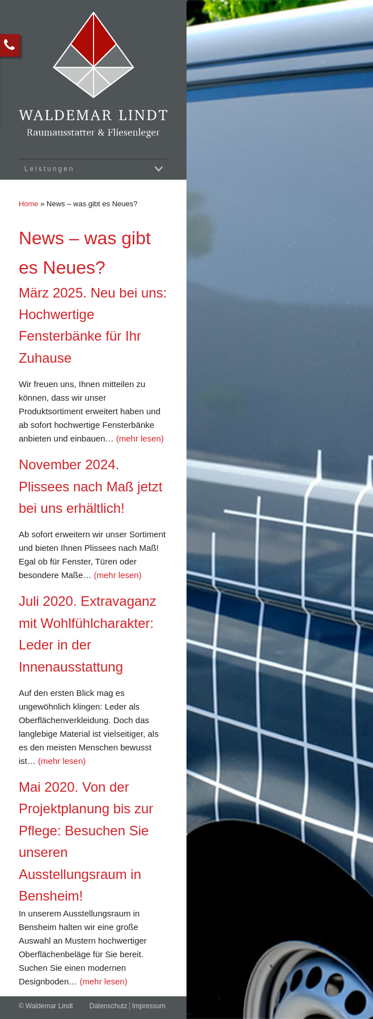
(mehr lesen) (140, 438)
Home (29, 203)
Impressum (149, 1006)
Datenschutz (109, 1006)
